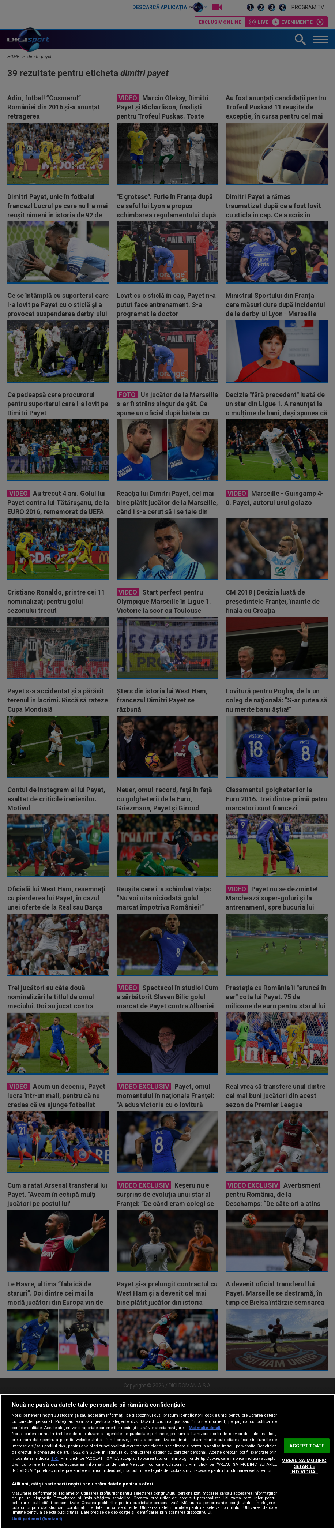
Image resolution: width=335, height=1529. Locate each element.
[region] (167, 1461)
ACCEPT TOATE (306, 1445)
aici (55, 1458)
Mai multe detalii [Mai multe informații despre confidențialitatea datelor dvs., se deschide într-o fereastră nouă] (205, 1427)
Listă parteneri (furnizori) (37, 1519)
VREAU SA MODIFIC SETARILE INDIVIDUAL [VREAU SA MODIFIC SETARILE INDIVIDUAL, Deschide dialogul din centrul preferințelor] (304, 1466)
